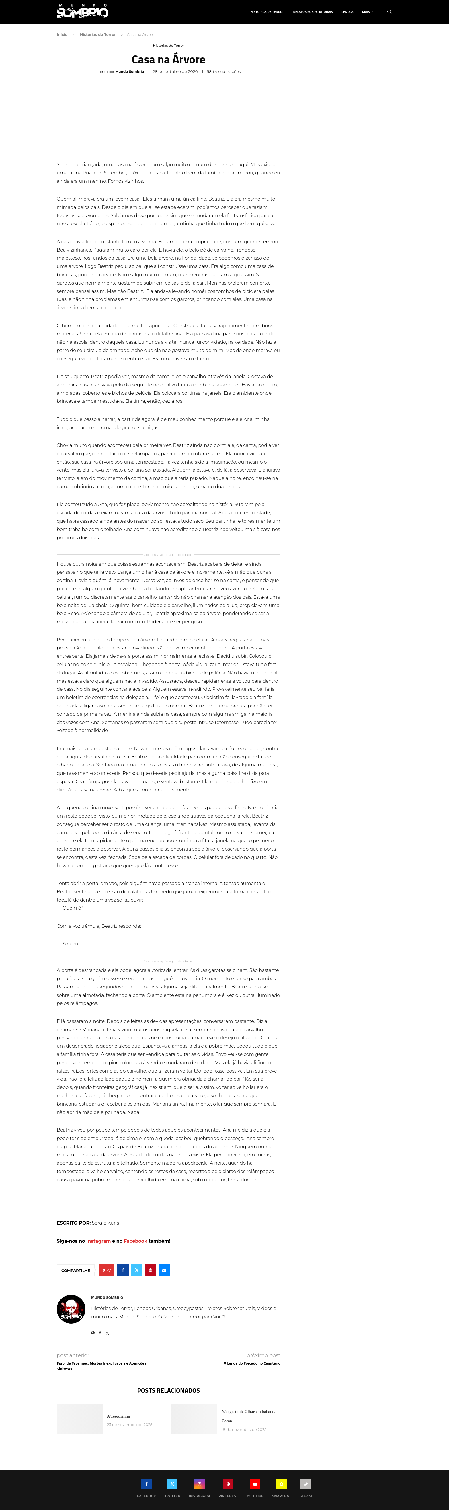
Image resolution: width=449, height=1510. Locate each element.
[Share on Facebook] (123, 1270)
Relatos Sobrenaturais (313, 11)
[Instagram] (199, 1490)
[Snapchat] (281, 1490)
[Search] (389, 11)
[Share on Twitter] (136, 1270)
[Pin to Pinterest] (150, 1270)
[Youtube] (255, 1490)
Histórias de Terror (268, 11)
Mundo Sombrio (129, 71)
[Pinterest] (228, 1490)
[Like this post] (109, 1270)
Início (62, 34)
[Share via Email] (164, 1270)
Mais (366, 11)
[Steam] (306, 1490)
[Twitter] (172, 1490)
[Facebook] (146, 1490)
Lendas (347, 11)
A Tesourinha (118, 1416)
